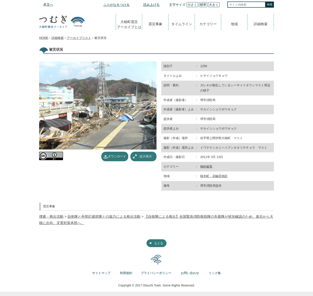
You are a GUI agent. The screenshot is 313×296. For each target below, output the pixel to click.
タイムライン (181, 24)
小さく (192, 5)
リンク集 (215, 273)
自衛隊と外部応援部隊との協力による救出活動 (103, 216)
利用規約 (126, 273)
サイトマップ (101, 273)
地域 (234, 24)
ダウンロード (117, 156)
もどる (158, 243)
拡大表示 (146, 156)
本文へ (48, 4)
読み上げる (151, 5)
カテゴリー (208, 24)
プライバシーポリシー (156, 273)
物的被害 (206, 166)
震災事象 (155, 24)
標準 (203, 5)
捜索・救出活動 (51, 216)
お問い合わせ (190, 273)
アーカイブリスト (79, 38)
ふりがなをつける (116, 5)
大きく (214, 5)
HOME (43, 38)
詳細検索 (261, 24)
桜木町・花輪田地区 (214, 176)
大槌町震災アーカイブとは (129, 24)
